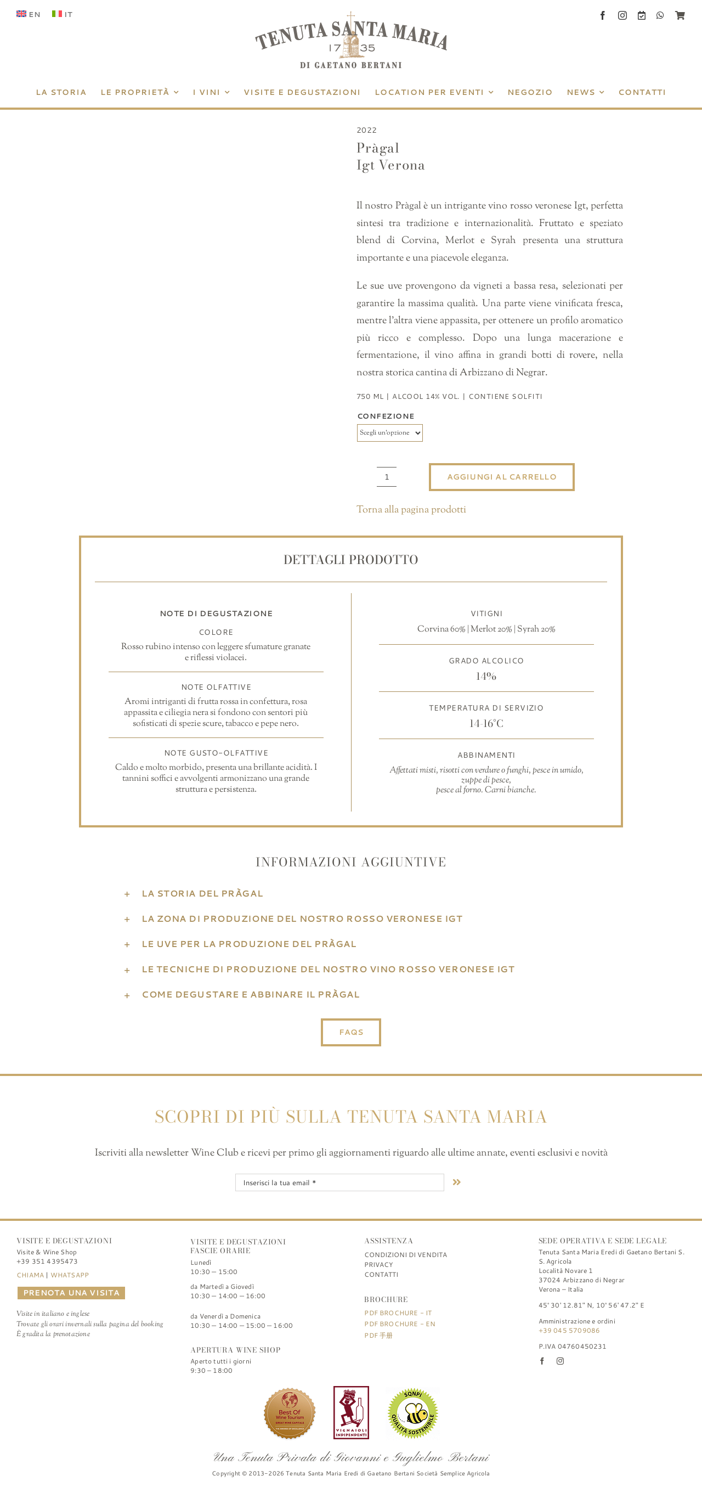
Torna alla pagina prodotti (411, 510)
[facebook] (602, 15)
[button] (351, 893)
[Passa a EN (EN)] (28, 14)
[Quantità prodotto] (387, 477)
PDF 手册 (378, 1335)
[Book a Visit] (642, 15)
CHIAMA (30, 1275)
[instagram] (622, 15)
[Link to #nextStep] (456, 1182)
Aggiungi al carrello (502, 476)
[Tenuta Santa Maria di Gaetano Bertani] (351, 16)
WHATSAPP (69, 1275)
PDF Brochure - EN (399, 1323)
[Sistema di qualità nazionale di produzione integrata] (413, 1391)
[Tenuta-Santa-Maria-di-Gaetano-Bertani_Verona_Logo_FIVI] (351, 1391)
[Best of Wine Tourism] (289, 1391)
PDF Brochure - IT (398, 1312)
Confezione (386, 416)
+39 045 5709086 (570, 1330)
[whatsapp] (660, 15)
